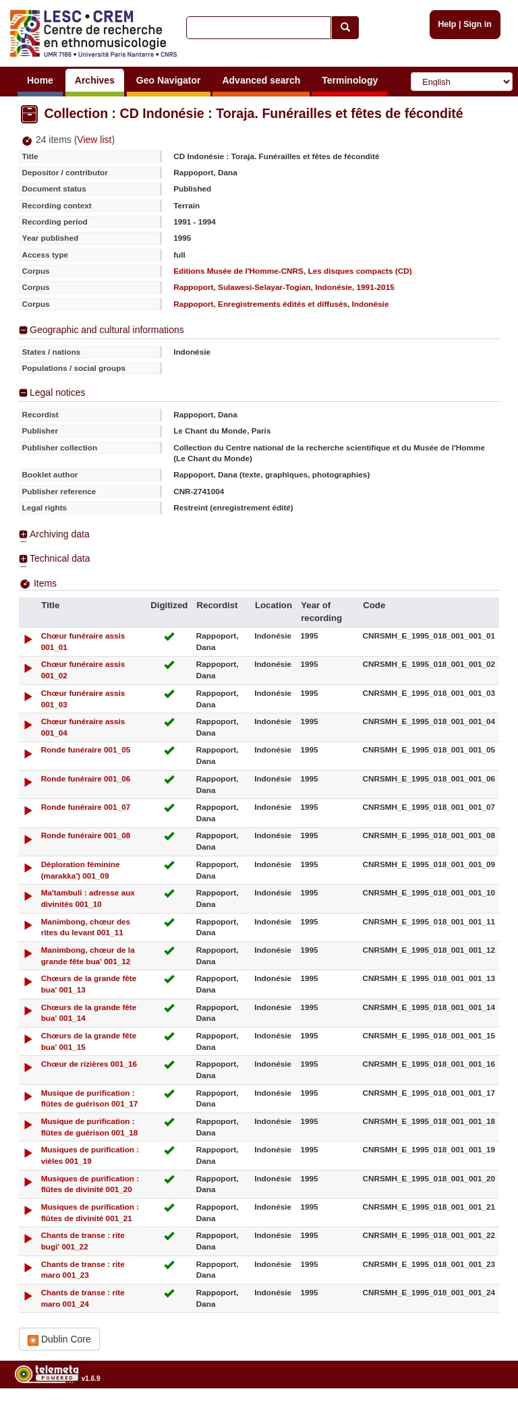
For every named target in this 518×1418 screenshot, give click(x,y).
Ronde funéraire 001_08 (86, 835)
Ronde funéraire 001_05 (86, 749)
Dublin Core (59, 1339)
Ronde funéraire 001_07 (86, 806)
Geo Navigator (168, 80)
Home (40, 80)
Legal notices (58, 392)
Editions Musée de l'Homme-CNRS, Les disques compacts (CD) (292, 270)
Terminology (350, 80)
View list (94, 139)
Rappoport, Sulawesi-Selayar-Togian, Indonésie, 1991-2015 (284, 287)
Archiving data (60, 534)
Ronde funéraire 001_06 (86, 778)
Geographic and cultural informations (107, 329)
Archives (95, 80)
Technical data (60, 558)
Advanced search (261, 80)
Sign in (477, 24)
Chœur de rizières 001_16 (89, 1063)
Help (447, 24)
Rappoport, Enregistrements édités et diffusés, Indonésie (280, 303)
